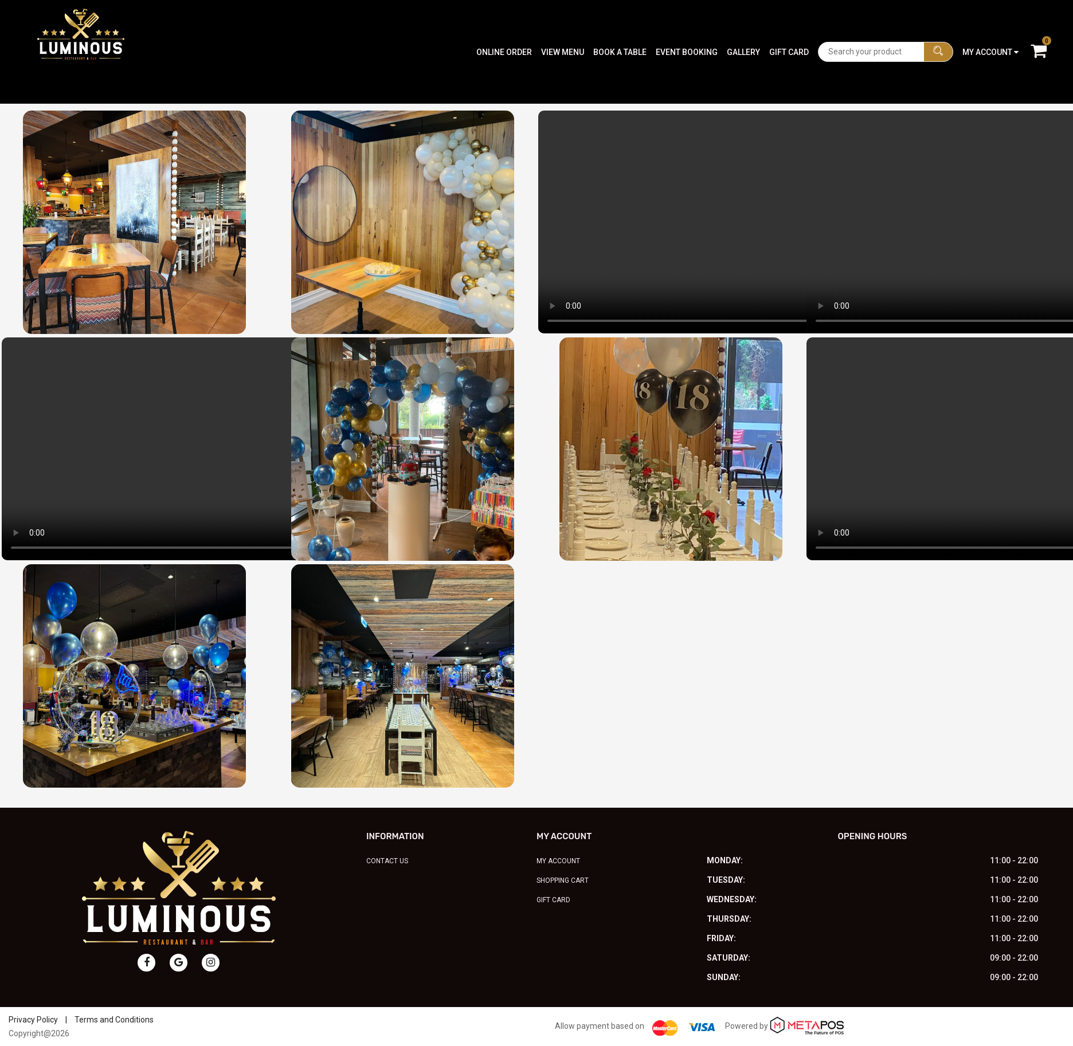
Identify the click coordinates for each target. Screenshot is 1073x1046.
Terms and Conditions (114, 1019)
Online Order (504, 25)
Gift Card (789, 25)
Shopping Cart (562, 880)
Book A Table (620, 25)
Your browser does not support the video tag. (761, 222)
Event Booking (687, 25)
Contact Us (387, 861)
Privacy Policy (33, 1019)
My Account (558, 861)
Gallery (743, 25)
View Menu (562, 25)
